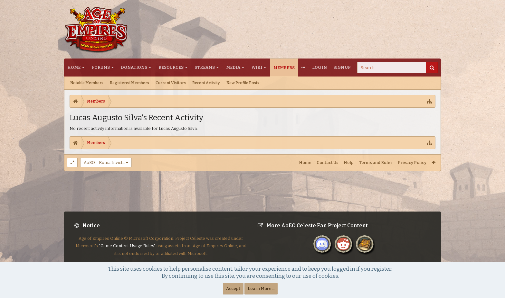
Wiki (257, 67)
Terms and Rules (376, 162)
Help (349, 162)
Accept (233, 288)
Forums (101, 67)
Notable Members (86, 83)
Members (284, 67)
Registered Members (129, 83)
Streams (205, 67)
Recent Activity (206, 83)
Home (74, 67)
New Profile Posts (242, 83)
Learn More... (261, 288)
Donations (134, 67)
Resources (171, 67)
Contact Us (327, 162)
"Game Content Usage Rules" (127, 250)
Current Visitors (171, 83)
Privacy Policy (412, 162)
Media (233, 67)
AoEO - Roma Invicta (104, 162)
